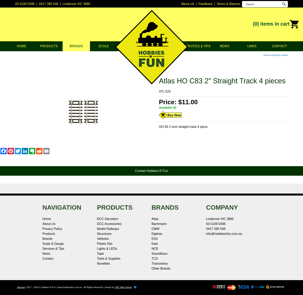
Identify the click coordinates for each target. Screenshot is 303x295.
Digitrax (157, 233)
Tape (100, 253)
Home (21, 46)
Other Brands (161, 268)
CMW (156, 228)
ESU (155, 238)
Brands (76, 46)
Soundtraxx (160, 253)
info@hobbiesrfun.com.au (224, 233)
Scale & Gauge (53, 243)
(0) (276, 24)
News (224, 46)
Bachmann (159, 224)
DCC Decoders (107, 219)
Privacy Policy (52, 228)
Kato (155, 243)
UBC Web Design (123, 287)
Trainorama (160, 263)
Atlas (285, 55)
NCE (155, 248)
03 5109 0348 (24, 4)
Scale (103, 46)
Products (49, 46)
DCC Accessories (109, 224)
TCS (155, 258)
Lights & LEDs (107, 248)
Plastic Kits (104, 243)
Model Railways (108, 228)
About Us (48, 224)
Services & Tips (197, 46)
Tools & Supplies (108, 258)
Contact (279, 46)
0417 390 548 (48, 4)
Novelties (103, 263)
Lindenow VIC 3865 (76, 4)
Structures (104, 233)
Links (251, 46)
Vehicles (103, 238)
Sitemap (21, 287)
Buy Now (174, 115)
